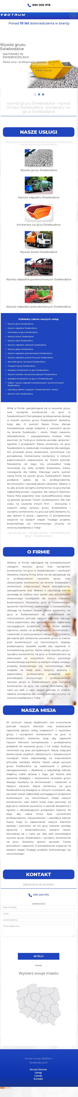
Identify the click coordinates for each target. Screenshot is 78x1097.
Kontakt (38, 1079)
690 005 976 (39, 5)
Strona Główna (38, 1069)
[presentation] (39, 944)
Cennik (38, 1076)
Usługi (38, 1072)
